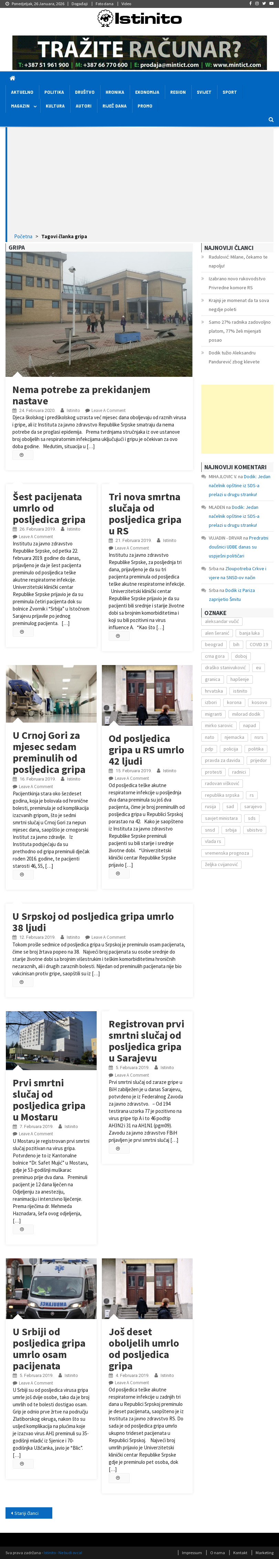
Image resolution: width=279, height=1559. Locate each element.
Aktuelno (22, 92)
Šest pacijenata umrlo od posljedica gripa (49, 508)
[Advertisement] (140, 181)
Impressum (192, 1552)
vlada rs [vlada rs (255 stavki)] (213, 841)
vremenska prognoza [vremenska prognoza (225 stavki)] (227, 853)
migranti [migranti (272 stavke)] (213, 714)
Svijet (204, 92)
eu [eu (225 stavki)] (258, 667)
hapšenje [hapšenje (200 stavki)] (239, 679)
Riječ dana (115, 106)
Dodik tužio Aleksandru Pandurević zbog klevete (234, 357)
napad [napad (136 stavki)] (249, 725)
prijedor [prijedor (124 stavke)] (258, 760)
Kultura (55, 106)
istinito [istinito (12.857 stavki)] (240, 691)
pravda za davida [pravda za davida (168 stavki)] (222, 760)
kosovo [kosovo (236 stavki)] (259, 702)
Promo (145, 106)
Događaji (80, 3)
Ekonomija (147, 92)
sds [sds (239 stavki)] (252, 818)
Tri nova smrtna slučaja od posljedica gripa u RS (145, 513)
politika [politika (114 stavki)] (256, 749)
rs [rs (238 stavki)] (252, 795)
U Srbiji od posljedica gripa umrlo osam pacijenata (49, 1348)
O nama (217, 1552)
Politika (54, 92)
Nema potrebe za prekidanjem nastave (81, 395)
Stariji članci (26, 1513)
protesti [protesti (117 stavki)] (213, 772)
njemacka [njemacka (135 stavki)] (234, 737)
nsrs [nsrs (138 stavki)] (259, 737)
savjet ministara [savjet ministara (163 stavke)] (221, 818)
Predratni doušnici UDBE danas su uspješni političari (238, 547)
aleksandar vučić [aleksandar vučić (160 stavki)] (222, 621)
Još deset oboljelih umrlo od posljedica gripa (144, 1348)
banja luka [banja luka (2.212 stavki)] (249, 633)
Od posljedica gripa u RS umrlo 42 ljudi (146, 749)
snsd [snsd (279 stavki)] (210, 830)
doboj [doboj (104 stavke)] (241, 656)
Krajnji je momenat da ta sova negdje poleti (239, 304)
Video (126, 3)
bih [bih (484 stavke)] (236, 644)
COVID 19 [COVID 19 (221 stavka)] (259, 644)
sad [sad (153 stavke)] (230, 806)
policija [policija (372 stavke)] (231, 749)
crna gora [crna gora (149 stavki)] (215, 656)
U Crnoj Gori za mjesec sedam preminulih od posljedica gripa (49, 752)
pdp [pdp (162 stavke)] (209, 749)
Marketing (264, 1552)
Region (178, 92)
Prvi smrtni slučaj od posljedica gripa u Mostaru (49, 1099)
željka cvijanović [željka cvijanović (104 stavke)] (221, 864)
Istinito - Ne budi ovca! (63, 1552)
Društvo (85, 92)
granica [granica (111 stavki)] (212, 679)
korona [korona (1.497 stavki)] (234, 702)
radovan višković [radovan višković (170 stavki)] (222, 783)
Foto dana (105, 3)
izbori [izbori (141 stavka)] (211, 702)
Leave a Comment (109, 410)
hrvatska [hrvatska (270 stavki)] (214, 691)
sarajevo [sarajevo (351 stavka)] (253, 806)
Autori (84, 106)
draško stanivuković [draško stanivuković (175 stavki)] (225, 667)
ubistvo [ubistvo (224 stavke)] (254, 830)
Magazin (20, 106)
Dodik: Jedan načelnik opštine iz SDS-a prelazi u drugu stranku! (239, 485)
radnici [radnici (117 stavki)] (239, 772)
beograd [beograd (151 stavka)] (214, 644)
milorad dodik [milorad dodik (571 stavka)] (246, 714)
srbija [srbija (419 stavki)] (231, 830)
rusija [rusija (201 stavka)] (210, 806)
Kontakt (240, 1552)
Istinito (73, 410)
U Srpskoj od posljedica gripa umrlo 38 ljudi (93, 921)
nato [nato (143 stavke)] (209, 737)
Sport (230, 92)
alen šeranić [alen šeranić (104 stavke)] (217, 633)
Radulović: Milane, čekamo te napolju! (238, 261)
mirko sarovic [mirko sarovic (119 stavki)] (219, 725)
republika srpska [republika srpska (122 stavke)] (222, 795)
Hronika (115, 92)
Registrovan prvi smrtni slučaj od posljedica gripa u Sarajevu (146, 1040)
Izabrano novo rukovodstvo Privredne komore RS (237, 283)
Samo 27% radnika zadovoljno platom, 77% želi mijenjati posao (240, 331)
